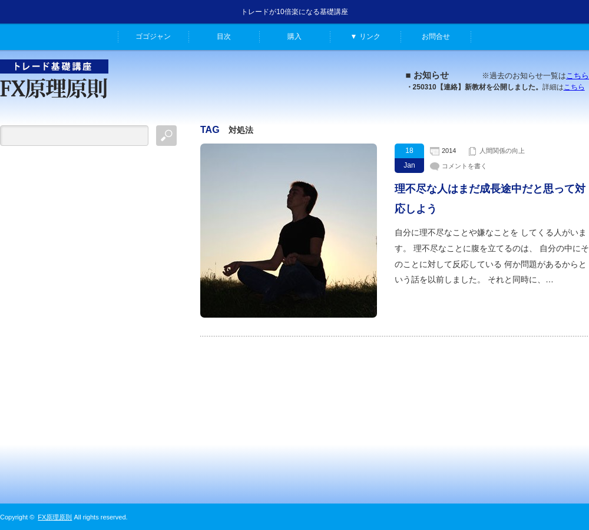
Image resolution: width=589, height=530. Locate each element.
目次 (224, 36)
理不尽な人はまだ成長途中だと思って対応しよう (490, 199)
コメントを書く (464, 165)
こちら (577, 75)
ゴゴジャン (153, 36)
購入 (294, 36)
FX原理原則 (55, 517)
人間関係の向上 (502, 150)
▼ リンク (365, 36)
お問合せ (436, 36)
